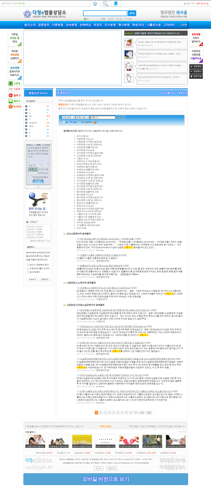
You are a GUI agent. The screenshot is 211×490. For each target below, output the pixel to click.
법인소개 (29, 24)
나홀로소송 (154, 24)
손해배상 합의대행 (85, 166)
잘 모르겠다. (35, 272)
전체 (185, 25)
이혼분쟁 (57, 24)
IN (30, 116)
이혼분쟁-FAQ (83, 139)
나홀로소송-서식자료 (87, 214)
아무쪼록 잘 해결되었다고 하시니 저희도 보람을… (160, 65)
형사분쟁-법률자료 (85, 192)
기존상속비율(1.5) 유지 (40, 268)
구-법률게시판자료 (85, 225)
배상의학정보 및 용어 (87, 164)
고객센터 (169, 24)
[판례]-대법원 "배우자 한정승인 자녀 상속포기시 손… (157, 33)
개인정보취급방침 (141, 463)
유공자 (97, 24)
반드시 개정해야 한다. (39, 265)
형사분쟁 (124, 24)
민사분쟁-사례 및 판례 (87, 189)
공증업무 (43, 24)
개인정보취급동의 (40, 177)
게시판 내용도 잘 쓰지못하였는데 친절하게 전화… (160, 42)
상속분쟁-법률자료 (85, 147)
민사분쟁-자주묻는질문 (88, 186)
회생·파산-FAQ (84, 205)
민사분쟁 (110, 24)
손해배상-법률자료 (85, 169)
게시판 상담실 (83, 222)
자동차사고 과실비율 (86, 161)
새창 (138, 239)
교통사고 (81, 158)
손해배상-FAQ (83, 172)
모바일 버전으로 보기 (105, 479)
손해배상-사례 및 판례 (87, 178)
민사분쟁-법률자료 (85, 183)
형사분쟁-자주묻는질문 (88, 197)
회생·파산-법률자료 (86, 203)
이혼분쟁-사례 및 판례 (87, 144)
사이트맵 (128, 19)
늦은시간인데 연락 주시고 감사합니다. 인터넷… (159, 77)
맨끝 (149, 412)
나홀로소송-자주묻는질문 (89, 219)
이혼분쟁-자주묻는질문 (88, 141)
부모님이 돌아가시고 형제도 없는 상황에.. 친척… (160, 53)
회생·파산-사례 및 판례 (87, 211)
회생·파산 (138, 24)
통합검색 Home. (38, 93)
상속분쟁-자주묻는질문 (88, 153)
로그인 (98, 468)
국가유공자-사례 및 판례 (88, 180)
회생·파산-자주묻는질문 (88, 208)
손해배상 (85, 24)
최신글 (119, 19)
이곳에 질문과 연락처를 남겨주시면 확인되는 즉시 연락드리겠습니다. (38, 155)
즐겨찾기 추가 (189, 3)
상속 (31, 126)
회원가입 (111, 468)
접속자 (111, 19)
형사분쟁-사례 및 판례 (87, 200)
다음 (142, 412)
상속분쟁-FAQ (83, 150)
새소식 (80, 228)
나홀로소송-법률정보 (87, 217)
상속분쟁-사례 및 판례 (87, 155)
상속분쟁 (71, 24)
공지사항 (81, 136)
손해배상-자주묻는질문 (88, 175)
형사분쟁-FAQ (83, 194)
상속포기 (33, 123)
